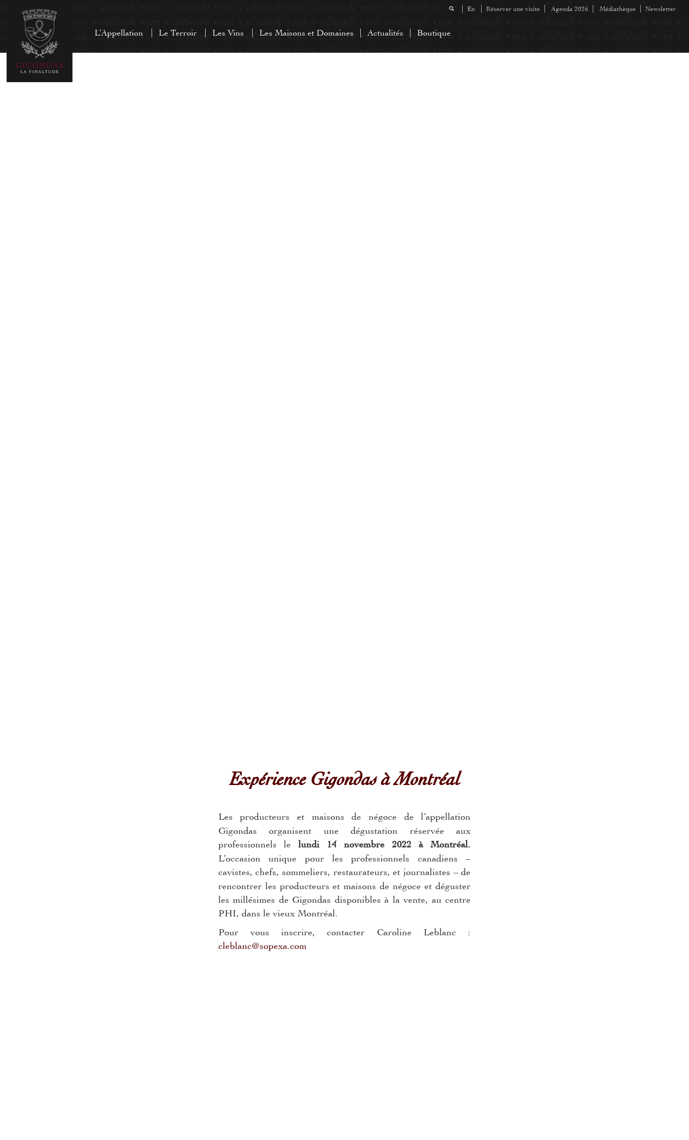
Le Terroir (178, 33)
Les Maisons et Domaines (306, 33)
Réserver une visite (513, 9)
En (471, 9)
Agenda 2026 (569, 9)
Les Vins (228, 33)
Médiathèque (617, 9)
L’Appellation (118, 33)
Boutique (434, 33)
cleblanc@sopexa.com (262, 946)
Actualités (385, 33)
